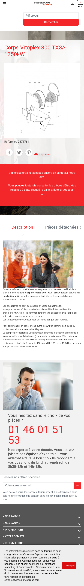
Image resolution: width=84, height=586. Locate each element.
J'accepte (69, 565)
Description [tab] (22, 227)
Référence (10, 141)
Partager (9, 152)
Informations (14, 529)
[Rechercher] (51, 15)
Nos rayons (12, 516)
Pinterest (28, 152)
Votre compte (14, 536)
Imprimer (42, 154)
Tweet (19, 152)
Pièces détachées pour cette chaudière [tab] (63, 227)
